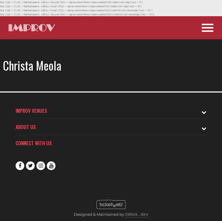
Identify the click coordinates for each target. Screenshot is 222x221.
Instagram (40, 165)
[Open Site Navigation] (207, 28)
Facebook (20, 165)
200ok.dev (136, 215)
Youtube (51, 165)
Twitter (30, 165)
